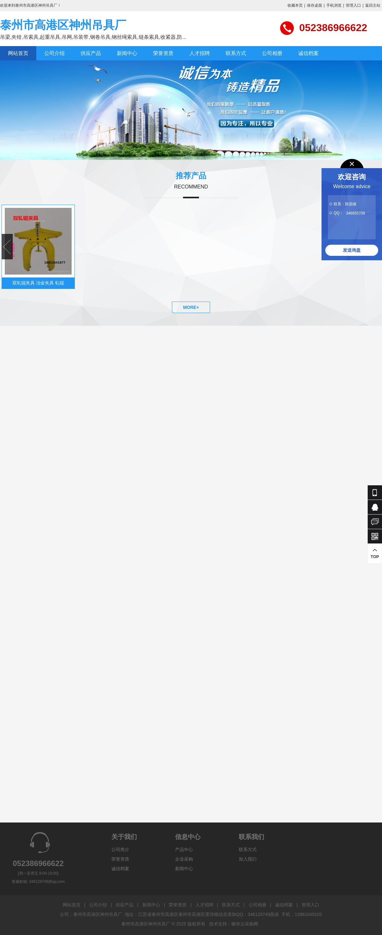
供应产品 (91, 53)
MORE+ (191, 307)
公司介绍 (54, 53)
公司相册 (272, 53)
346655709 (355, 213)
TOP (375, 553)
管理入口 (353, 5)
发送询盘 (352, 250)
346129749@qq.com (47, 881)
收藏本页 (295, 5)
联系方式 (236, 53)
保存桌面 (314, 5)
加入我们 (248, 859)
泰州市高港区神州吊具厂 (63, 24)
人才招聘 (199, 53)
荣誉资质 (163, 53)
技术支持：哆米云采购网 (233, 923)
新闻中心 (127, 53)
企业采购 (184, 859)
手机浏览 (334, 5)
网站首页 (18, 53)
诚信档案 (308, 53)
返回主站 (372, 5)
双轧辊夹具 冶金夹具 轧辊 (38, 282)
